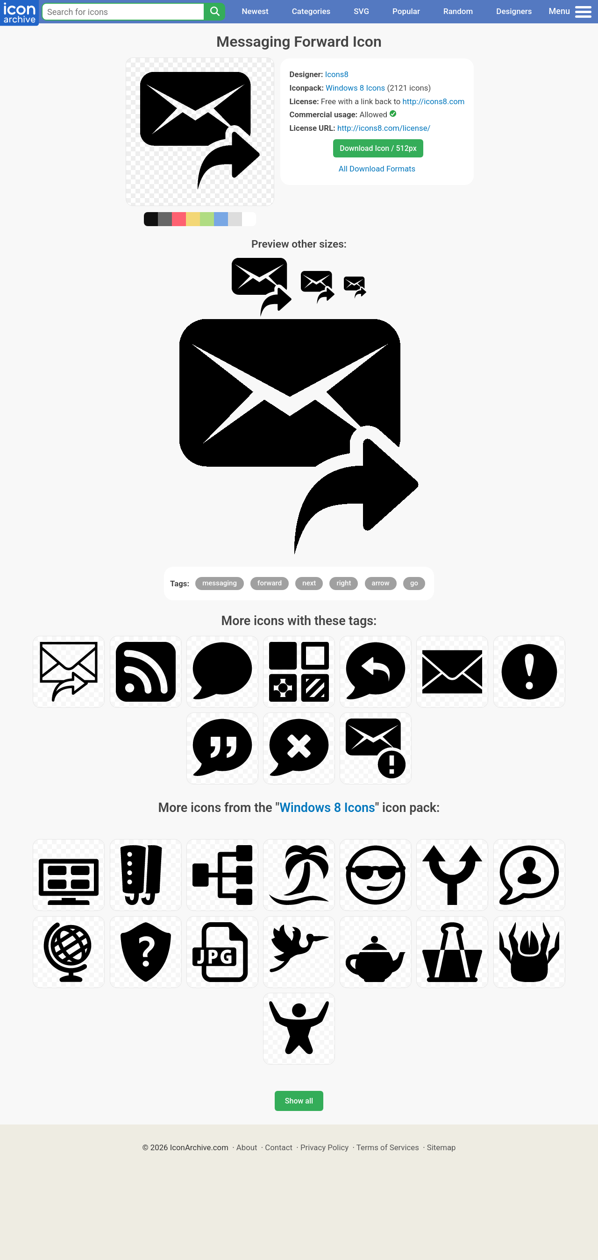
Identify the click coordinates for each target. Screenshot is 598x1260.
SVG (361, 11)
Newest (255, 11)
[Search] (214, 12)
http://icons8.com (433, 101)
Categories (311, 11)
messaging (219, 583)
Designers (514, 11)
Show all (299, 1100)
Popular (406, 11)
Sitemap (441, 1147)
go (414, 583)
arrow (381, 583)
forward (269, 583)
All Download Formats (377, 168)
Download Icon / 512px (378, 148)
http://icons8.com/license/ (384, 128)
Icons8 (337, 74)
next (309, 583)
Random (458, 11)
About (246, 1147)
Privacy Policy (324, 1147)
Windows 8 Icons (355, 88)
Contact (278, 1147)
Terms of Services (387, 1147)
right (343, 583)
